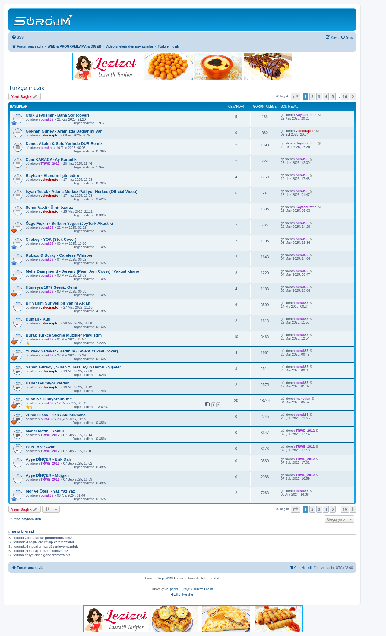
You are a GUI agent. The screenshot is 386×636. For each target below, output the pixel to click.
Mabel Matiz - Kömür (45, 431)
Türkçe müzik (26, 88)
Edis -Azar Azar (40, 447)
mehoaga (303, 398)
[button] (295, 96)
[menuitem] (17, 37)
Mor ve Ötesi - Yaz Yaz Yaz (50, 491)
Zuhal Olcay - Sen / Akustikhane (56, 415)
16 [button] (345, 96)
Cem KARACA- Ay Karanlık (51, 159)
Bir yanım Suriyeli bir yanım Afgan (58, 303)
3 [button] (319, 96)
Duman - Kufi (38, 319)
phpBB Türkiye (180, 589)
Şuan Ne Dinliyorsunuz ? (49, 399)
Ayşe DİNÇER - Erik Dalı (48, 459)
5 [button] (333, 96)
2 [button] (312, 96)
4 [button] (326, 96)
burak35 (47, 119)
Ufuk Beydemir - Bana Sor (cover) (57, 115)
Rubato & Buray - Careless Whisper (59, 255)
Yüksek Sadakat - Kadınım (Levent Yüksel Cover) (72, 351)
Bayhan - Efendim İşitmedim (52, 175)
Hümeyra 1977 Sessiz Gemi (51, 287)
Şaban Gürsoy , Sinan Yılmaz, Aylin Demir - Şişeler (73, 367)
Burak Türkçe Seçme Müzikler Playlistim (64, 335)
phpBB (166, 578)
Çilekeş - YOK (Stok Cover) (51, 239)
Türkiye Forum (203, 589)
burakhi (47, 147)
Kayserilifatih (306, 115)
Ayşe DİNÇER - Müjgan (47, 475)
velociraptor (50, 135)
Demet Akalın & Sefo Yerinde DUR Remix (64, 143)
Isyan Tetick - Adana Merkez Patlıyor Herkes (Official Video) (82, 191)
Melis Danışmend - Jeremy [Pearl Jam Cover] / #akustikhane (82, 271)
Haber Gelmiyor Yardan (48, 383)
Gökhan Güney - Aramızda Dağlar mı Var (64, 131)
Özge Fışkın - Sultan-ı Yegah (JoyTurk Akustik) (69, 223)
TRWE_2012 (50, 163)
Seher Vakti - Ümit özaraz (49, 207)
